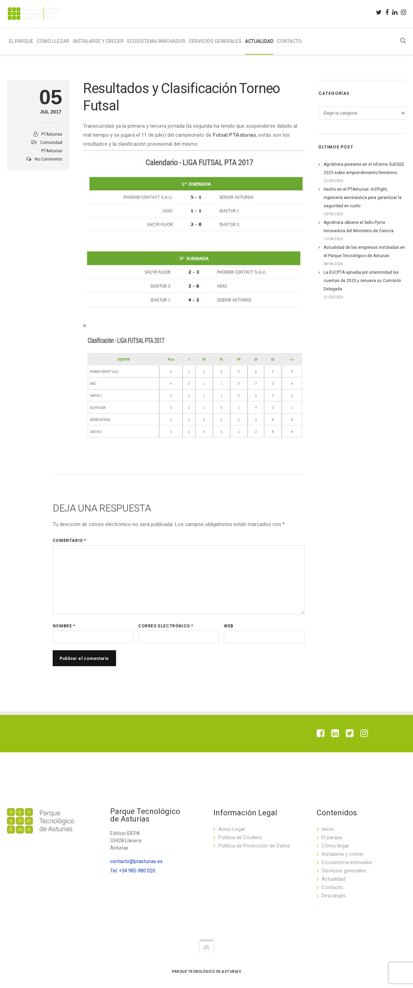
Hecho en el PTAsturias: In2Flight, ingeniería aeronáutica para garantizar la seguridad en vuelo (363, 201)
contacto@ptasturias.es (136, 861)
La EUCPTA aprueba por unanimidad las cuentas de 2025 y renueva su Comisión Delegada (362, 284)
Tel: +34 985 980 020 (132, 870)
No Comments (48, 162)
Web (229, 629)
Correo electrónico (165, 629)
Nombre (64, 629)
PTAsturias (51, 137)
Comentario (69, 544)
